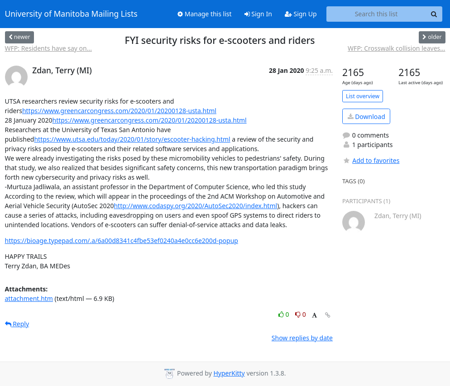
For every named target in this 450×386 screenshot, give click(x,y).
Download (366, 116)
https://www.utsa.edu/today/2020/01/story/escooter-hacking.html (132, 139)
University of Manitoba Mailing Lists (71, 14)
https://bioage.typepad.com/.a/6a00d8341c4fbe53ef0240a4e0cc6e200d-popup (121, 240)
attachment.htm (29, 298)
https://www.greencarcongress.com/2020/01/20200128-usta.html (119, 110)
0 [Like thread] (284, 314)
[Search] (434, 14)
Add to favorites (370, 160)
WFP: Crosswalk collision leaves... (396, 48)
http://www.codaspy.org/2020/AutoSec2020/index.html (195, 205)
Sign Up (301, 14)
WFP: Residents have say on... (48, 48)
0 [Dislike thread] (300, 314)
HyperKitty (228, 373)
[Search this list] (376, 14)
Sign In (258, 14)
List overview (362, 96)
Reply (17, 323)
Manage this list (204, 14)
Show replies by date (302, 338)
